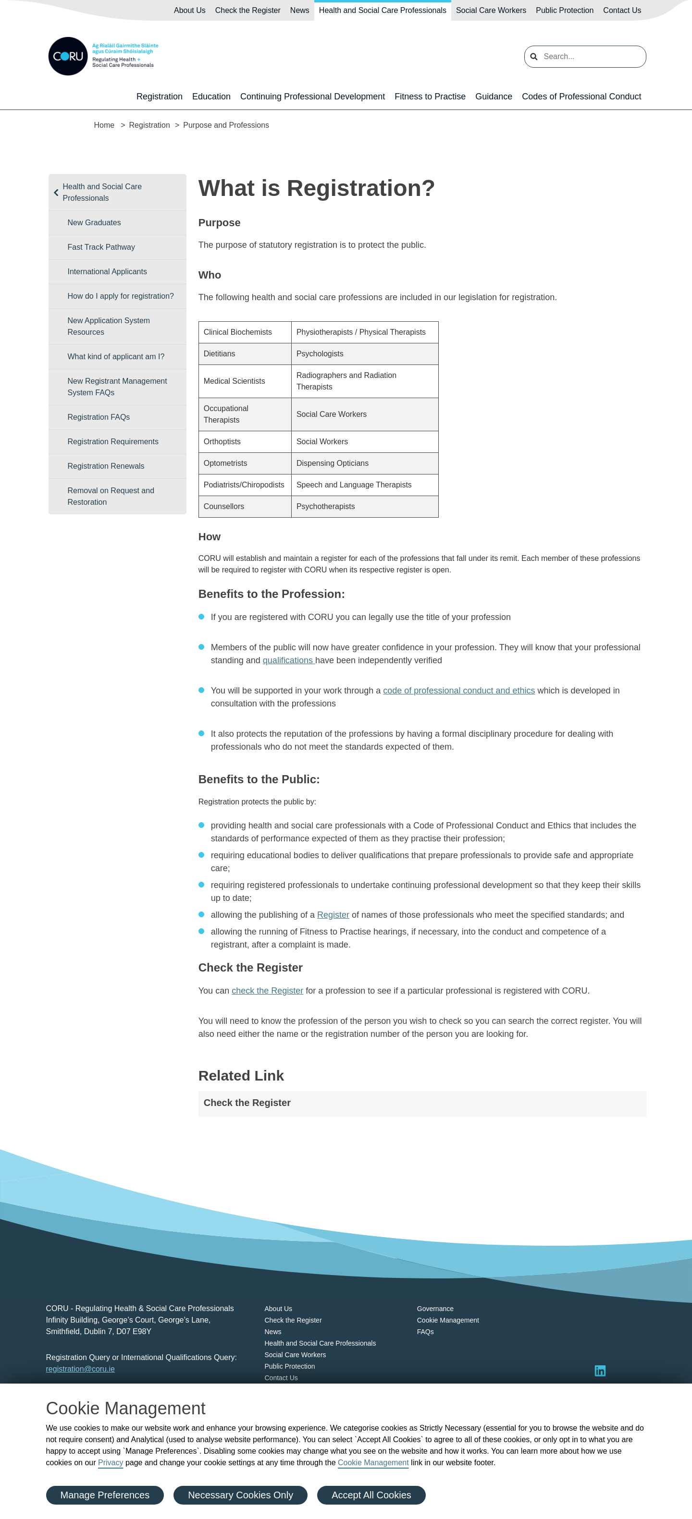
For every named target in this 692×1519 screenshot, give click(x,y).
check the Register (267, 991)
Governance (435, 1308)
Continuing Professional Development (312, 96)
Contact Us (622, 10)
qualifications (289, 660)
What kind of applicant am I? (116, 356)
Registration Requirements (113, 441)
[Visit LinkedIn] (600, 1370)
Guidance (493, 96)
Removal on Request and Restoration (111, 496)
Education (211, 96)
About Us (190, 10)
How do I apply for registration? (121, 296)
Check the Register (248, 10)
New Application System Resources (109, 326)
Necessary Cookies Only (240, 1495)
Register (333, 915)
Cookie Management (373, 1462)
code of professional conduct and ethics (459, 690)
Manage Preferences (105, 1495)
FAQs (425, 1332)
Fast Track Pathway (102, 247)
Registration (159, 96)
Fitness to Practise (430, 96)
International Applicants (107, 271)
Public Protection (564, 10)
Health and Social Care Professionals (382, 10)
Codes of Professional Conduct (581, 96)
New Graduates (94, 223)
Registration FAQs (99, 417)
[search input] (585, 57)
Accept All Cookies (371, 1495)
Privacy (110, 1462)
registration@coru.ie (80, 1369)
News (299, 10)
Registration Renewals (106, 466)
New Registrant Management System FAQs (117, 387)
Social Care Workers (491, 10)
